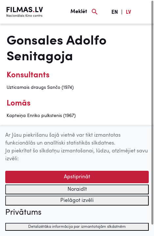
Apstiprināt (77, 177)
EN (114, 12)
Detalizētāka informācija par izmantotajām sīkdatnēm (77, 227)
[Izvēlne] (144, 12)
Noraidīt (77, 189)
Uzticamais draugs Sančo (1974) (40, 87)
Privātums (23, 213)
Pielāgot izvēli (77, 200)
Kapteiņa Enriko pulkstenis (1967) (41, 115)
